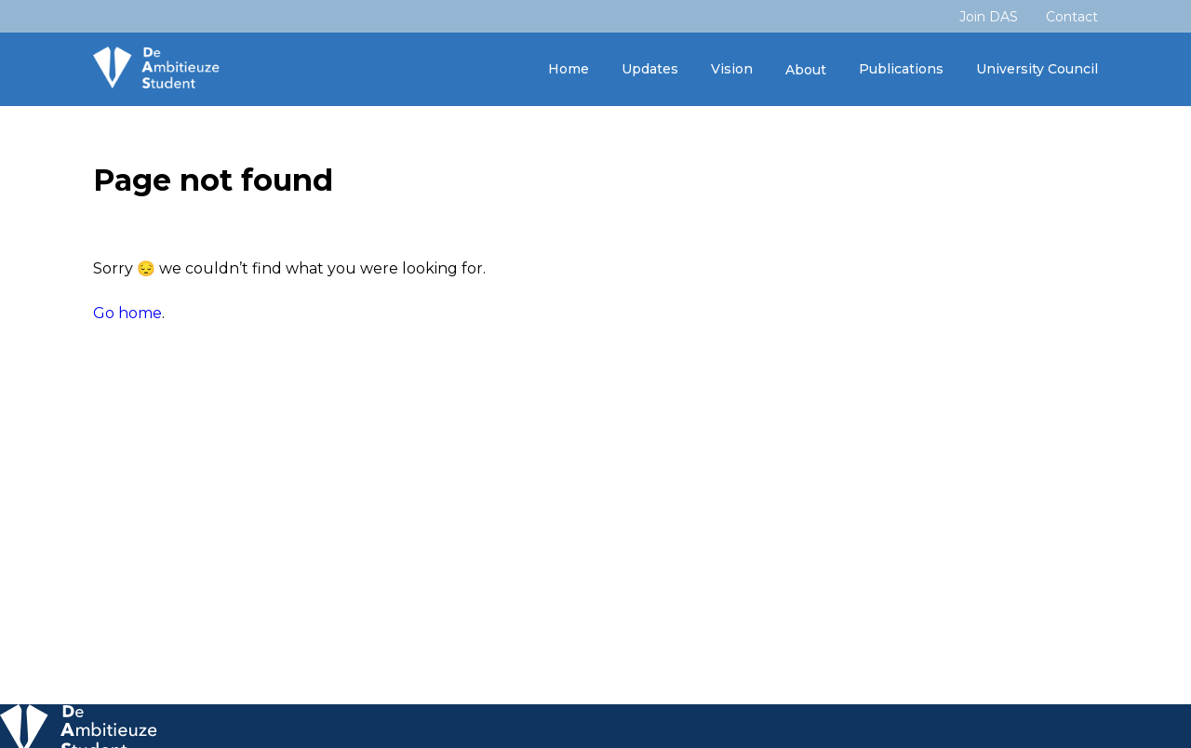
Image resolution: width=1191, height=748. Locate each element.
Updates (650, 68)
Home (568, 68)
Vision (732, 68)
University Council (1037, 68)
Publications (901, 68)
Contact (1072, 16)
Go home (127, 313)
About (805, 69)
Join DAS (988, 16)
